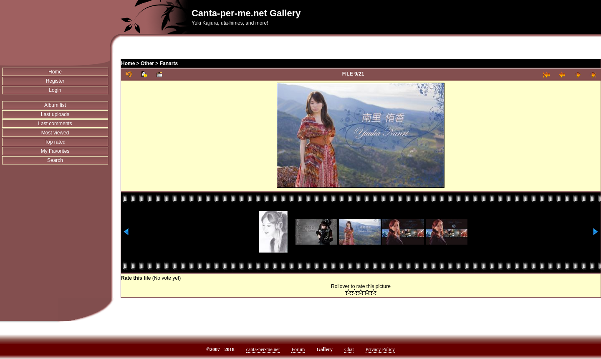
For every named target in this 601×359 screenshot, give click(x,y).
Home (55, 72)
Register (55, 81)
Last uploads (55, 114)
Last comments (55, 123)
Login (55, 90)
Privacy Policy (380, 349)
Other (147, 63)
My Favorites (55, 151)
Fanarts (169, 63)
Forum (298, 349)
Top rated (55, 142)
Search (55, 160)
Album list (55, 105)
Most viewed (55, 133)
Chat (349, 349)
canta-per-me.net (263, 349)
